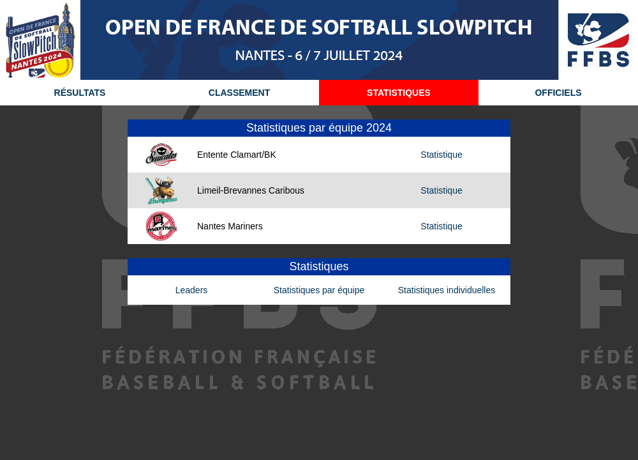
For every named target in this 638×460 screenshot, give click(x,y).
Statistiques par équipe (319, 290)
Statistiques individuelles (447, 290)
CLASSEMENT (239, 93)
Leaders (191, 290)
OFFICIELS (558, 93)
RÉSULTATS (80, 93)
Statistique (441, 155)
